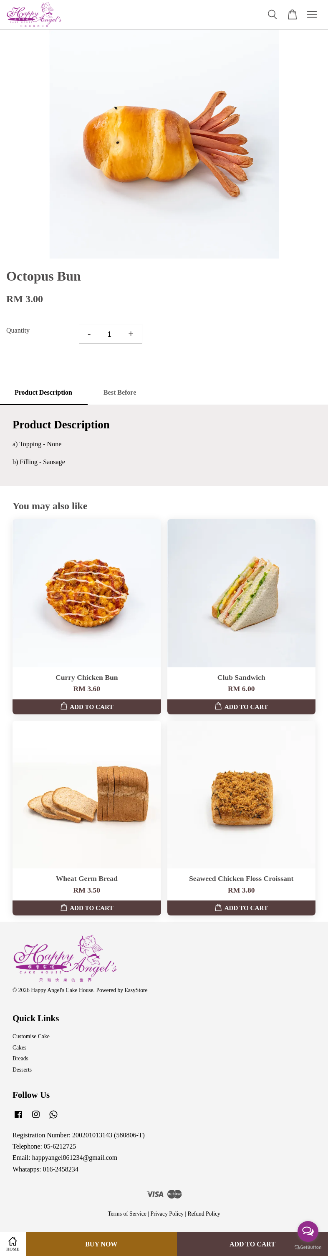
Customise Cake (31, 1036)
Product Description (43, 392)
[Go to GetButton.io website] (308, 1247)
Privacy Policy (167, 1214)
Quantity (18, 330)
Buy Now (101, 1244)
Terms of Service (127, 1214)
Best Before (119, 392)
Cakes (19, 1048)
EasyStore (135, 990)
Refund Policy (204, 1214)
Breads (20, 1058)
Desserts (22, 1070)
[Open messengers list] (308, 1231)
